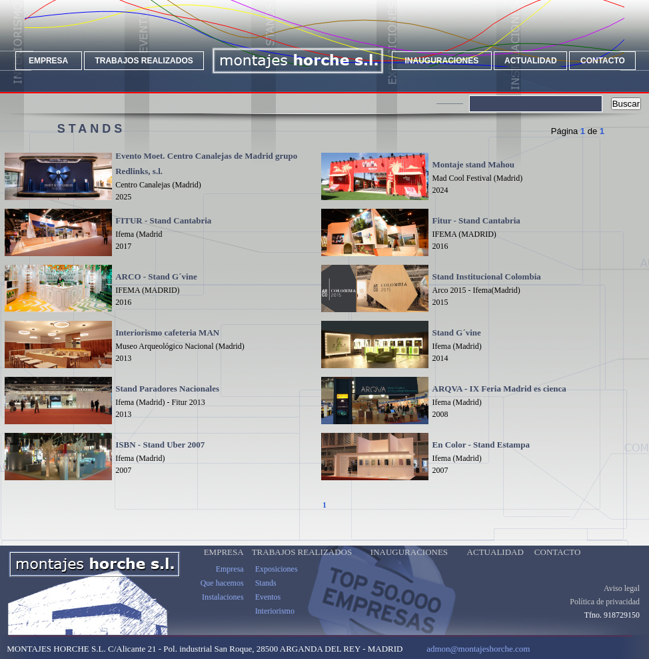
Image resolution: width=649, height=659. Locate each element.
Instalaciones (223, 597)
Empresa (230, 569)
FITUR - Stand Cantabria (163, 220)
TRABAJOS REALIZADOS (144, 60)
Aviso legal (622, 588)
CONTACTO (602, 60)
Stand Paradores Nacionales (167, 389)
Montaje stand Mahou (473, 164)
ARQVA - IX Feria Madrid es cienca (499, 389)
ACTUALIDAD (530, 60)
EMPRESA (48, 60)
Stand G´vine (456, 332)
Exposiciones (276, 569)
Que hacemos (222, 583)
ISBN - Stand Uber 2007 (160, 445)
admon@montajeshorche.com (478, 649)
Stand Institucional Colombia (486, 276)
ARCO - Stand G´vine (156, 276)
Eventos (268, 597)
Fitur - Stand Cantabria (476, 220)
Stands (266, 583)
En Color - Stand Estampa (481, 445)
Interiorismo (275, 611)
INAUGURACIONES (442, 60)
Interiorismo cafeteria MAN (167, 332)
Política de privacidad (605, 601)
